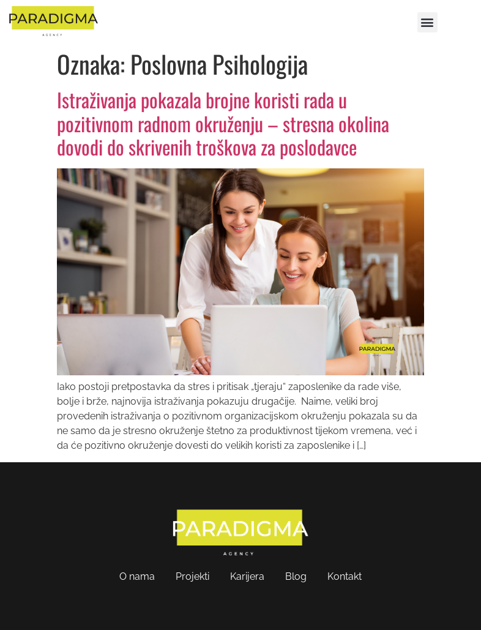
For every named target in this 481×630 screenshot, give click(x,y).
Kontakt (344, 576)
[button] (427, 22)
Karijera (247, 576)
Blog (296, 576)
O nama (137, 576)
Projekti (192, 576)
